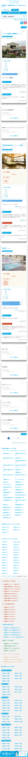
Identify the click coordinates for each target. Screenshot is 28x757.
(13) (5, 529)
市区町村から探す (6, 9)
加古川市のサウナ (17, 549)
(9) (17, 529)
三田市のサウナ (5, 549)
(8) (5, 532)
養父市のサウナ (5, 567)
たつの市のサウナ (5, 554)
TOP (1, 576)
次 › (15, 438)
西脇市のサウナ (16, 573)
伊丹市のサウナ (16, 544)
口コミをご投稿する (14, 117)
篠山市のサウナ (5, 565)
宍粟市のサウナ (5, 547)
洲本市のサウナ (16, 547)
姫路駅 (11, 149)
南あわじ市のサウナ (17, 541)
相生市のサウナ (16, 570)
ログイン (25, 1)
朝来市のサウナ (5, 562)
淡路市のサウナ (5, 544)
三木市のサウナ (5, 541)
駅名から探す (15, 9)
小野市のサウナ (5, 560)
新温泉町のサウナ (17, 560)
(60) (5, 527)
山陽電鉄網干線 (14, 576)
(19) (17, 527)
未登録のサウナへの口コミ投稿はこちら (19, 442)
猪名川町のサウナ (17, 562)
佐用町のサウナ (5, 557)
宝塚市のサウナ (16, 557)
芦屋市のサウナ (5, 573)
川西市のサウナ (5, 552)
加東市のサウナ (5, 570)
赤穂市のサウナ (16, 565)
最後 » (18, 438)
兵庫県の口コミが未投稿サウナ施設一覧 (20, 19)
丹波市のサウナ (16, 554)
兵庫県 (4, 36)
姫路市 (7, 36)
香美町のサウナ (16, 567)
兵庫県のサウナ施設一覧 (7, 576)
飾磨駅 (11, 36)
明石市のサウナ (16, 552)
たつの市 (7, 405)
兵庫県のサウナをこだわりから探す (14, 12)
